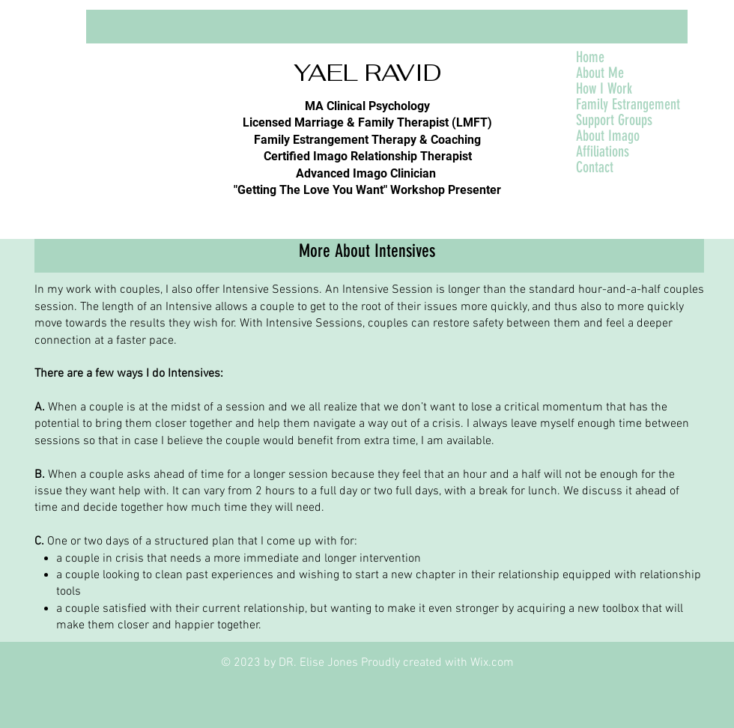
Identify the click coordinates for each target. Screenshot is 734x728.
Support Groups (614, 120)
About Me (600, 73)
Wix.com (492, 662)
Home (590, 57)
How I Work (604, 89)
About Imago (608, 136)
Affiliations (602, 152)
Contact (594, 167)
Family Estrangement (628, 104)
